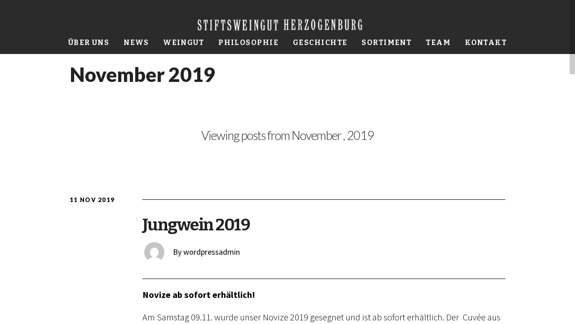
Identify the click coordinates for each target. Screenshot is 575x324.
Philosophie (248, 42)
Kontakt (486, 42)
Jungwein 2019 (196, 225)
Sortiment (386, 42)
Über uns (89, 42)
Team (438, 42)
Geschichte (320, 42)
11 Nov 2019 (92, 199)
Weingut (183, 42)
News (136, 42)
